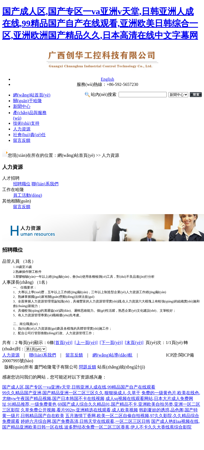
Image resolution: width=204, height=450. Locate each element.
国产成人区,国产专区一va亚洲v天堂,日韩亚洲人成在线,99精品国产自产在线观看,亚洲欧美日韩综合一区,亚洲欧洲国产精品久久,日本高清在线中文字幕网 (100, 23)
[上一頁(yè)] (86, 342)
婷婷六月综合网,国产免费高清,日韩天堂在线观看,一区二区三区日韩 (85, 421)
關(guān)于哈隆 (27, 100)
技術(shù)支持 (26, 123)
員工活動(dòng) (27, 195)
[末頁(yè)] (134, 342)
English (107, 79)
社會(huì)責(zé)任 (29, 134)
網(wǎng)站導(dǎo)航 (112, 355)
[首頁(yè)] (63, 342)
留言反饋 (21, 140)
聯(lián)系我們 (45, 184)
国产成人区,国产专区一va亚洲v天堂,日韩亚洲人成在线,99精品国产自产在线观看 (78, 387)
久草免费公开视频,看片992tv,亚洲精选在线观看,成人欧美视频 (79, 410)
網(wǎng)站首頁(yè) (31, 95)
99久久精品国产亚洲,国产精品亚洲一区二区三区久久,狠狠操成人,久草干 (71, 392)
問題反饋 (87, 367)
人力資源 (21, 129)
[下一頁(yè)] (111, 342)
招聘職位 (21, 184)
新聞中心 (21, 106)
